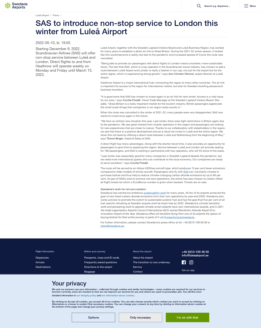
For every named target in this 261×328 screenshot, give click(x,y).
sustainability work (155, 192)
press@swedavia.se (112, 225)
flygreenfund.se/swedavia (179, 217)
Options (93, 317)
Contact (138, 271)
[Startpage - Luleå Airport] (16, 5)
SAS (185, 171)
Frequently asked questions (100, 262)
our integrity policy (86, 295)
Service (137, 266)
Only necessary (140, 317)
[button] (250, 6)
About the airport (143, 257)
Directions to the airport (98, 266)
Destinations (43, 266)
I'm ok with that (187, 317)
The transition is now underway (151, 262)
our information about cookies (118, 295)
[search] (216, 5)
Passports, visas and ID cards (101, 257)
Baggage (89, 271)
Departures (42, 257)
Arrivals (40, 262)
